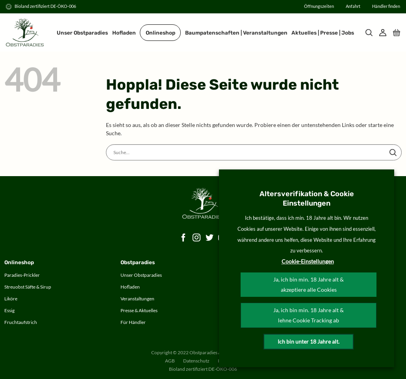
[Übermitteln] (393, 152)
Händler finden (386, 6)
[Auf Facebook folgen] (184, 238)
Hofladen (124, 32)
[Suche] (369, 32)
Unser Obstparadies (82, 32)
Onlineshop (160, 32)
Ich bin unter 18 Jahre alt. (308, 341)
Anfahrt (353, 6)
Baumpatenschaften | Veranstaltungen (236, 32)
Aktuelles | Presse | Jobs (322, 32)
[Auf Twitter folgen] (210, 238)
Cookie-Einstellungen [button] (308, 261)
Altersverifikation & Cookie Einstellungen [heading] (307, 199)
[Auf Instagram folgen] (197, 238)
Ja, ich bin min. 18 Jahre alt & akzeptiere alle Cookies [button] (308, 284)
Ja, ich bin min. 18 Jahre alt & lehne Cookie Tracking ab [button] (308, 315)
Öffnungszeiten (319, 6)
